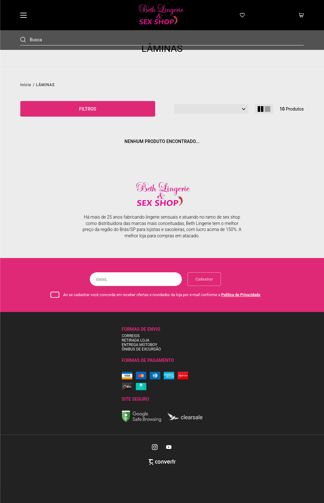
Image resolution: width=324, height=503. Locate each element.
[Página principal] (160, 15)
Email (101, 279)
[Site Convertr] (162, 462)
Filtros (87, 109)
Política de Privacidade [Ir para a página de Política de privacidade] (241, 295)
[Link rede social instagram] (155, 447)
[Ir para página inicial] (25, 85)
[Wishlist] (242, 15)
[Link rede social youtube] (169, 447)
